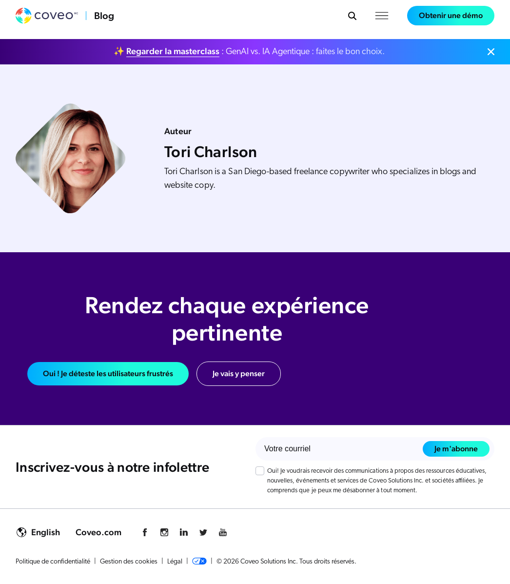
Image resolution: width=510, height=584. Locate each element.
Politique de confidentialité (53, 561)
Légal (174, 561)
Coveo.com (98, 532)
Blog (104, 15)
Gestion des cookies (128, 561)
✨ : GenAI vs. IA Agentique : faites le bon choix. (249, 51)
